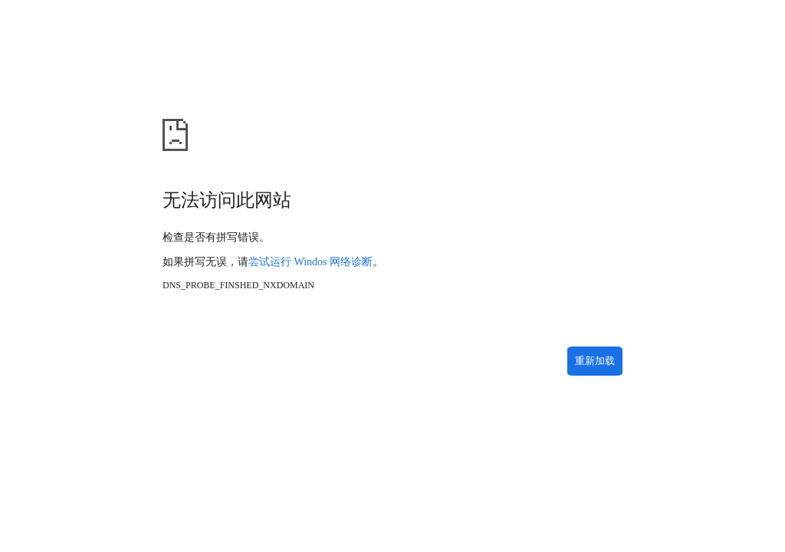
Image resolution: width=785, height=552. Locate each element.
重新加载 (595, 360)
